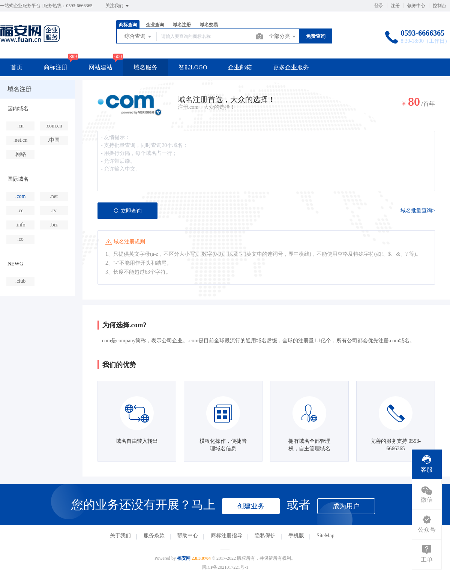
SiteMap (325, 535)
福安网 (183, 558)
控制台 (439, 5)
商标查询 (128, 24)
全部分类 (283, 36)
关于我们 (120, 535)
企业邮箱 (240, 67)
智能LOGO (192, 67)
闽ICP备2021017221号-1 (225, 567)
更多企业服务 (291, 67)
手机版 (296, 535)
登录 (378, 5)
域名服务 (146, 67)
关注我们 (117, 6)
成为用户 (346, 506)
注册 (395, 5)
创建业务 (250, 506)
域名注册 (182, 24)
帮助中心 (187, 535)
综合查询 (138, 36)
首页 (16, 67)
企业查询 (155, 24)
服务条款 (154, 535)
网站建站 (100, 67)
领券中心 (416, 5)
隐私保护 (265, 535)
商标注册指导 (226, 535)
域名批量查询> (417, 210)
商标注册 (56, 67)
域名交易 (209, 24)
